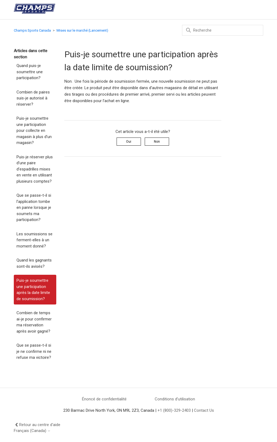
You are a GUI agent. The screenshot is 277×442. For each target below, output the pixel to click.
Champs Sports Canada (32, 30)
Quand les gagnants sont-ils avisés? (34, 263)
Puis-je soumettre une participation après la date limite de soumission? (33, 289)
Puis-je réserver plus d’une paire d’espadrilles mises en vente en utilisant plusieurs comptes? (35, 169)
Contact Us (204, 410)
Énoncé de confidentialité (104, 399)
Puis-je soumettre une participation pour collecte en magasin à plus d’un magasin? (34, 130)
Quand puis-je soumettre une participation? (30, 71)
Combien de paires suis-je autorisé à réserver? (33, 98)
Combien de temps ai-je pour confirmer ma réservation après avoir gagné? (34, 322)
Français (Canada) (32, 430)
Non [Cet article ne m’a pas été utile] (157, 141)
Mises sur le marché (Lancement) (82, 30)
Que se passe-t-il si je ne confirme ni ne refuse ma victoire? (34, 351)
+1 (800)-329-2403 (174, 410)
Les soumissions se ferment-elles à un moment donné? (34, 240)
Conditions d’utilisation (175, 399)
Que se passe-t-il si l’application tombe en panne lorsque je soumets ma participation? (34, 207)
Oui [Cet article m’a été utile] (128, 141)
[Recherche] (222, 30)
